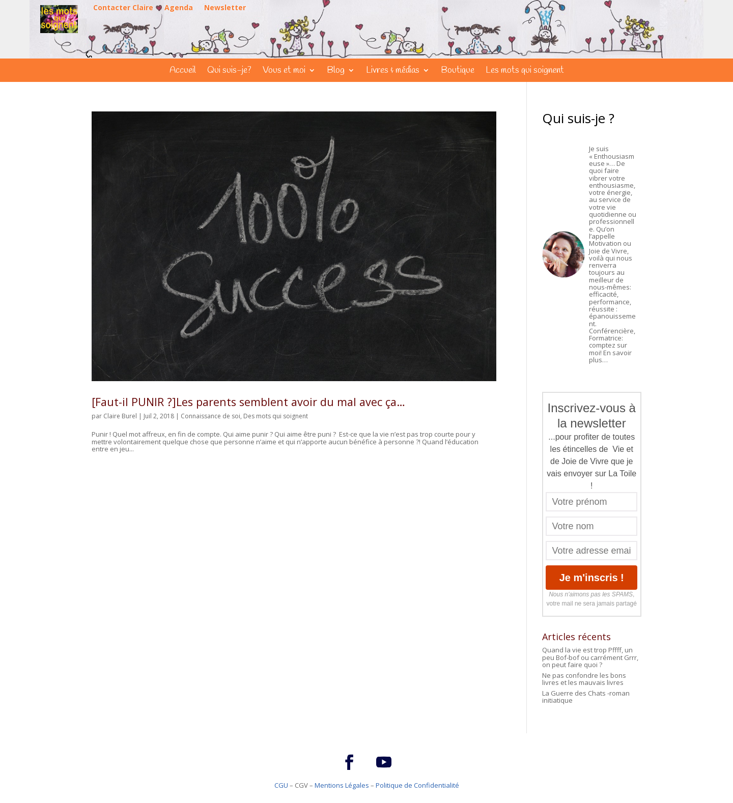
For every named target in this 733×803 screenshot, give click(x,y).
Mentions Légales (342, 785)
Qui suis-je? (229, 71)
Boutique (457, 71)
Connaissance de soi (210, 416)
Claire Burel (120, 416)
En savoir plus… (610, 356)
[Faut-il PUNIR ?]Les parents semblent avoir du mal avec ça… (248, 401)
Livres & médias (392, 71)
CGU (281, 785)
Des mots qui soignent (275, 416)
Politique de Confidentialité (417, 785)
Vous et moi (284, 71)
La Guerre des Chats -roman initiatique (586, 697)
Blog (336, 71)
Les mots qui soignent (525, 71)
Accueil (183, 71)
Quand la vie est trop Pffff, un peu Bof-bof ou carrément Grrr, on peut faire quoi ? (590, 657)
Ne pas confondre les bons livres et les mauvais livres (584, 679)
